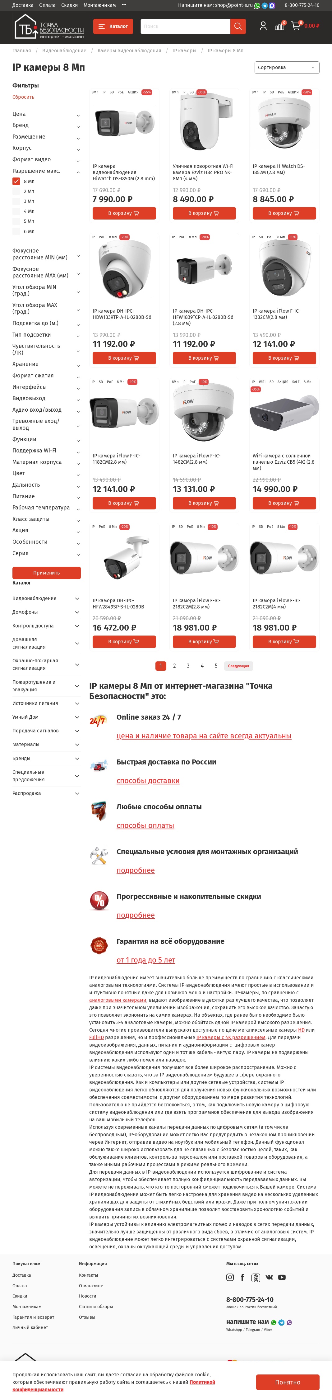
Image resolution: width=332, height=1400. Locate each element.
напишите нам (248, 1322)
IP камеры (184, 51)
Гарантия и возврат (33, 1317)
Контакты (88, 1275)
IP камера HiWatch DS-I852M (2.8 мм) (279, 169)
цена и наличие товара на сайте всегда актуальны (204, 735)
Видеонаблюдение (64, 51)
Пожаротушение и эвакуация (34, 686)
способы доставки (148, 780)
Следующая (238, 666)
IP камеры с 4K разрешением (230, 1037)
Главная (21, 51)
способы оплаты (145, 825)
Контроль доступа (33, 626)
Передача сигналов (35, 731)
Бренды (21, 758)
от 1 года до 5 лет (146, 960)
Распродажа (26, 793)
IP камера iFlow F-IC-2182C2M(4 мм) (276, 604)
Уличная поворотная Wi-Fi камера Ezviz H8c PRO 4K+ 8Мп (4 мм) (203, 172)
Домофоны (25, 612)
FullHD (96, 1037)
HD (301, 1030)
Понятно (288, 1382)
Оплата (47, 5)
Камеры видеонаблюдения (129, 51)
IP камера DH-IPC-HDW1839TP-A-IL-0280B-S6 (122, 314)
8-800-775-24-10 (302, 5)
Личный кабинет (30, 1327)
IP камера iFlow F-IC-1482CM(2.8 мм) (196, 459)
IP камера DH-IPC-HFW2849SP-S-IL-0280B (118, 604)
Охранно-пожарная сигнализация (35, 664)
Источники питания (35, 703)
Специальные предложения (28, 776)
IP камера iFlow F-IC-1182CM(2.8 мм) (116, 459)
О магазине (91, 1286)
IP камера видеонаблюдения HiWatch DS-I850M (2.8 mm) (124, 172)
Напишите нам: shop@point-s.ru (216, 5)
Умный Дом (25, 717)
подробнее (136, 870)
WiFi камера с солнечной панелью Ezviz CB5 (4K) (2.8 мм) (284, 462)
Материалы (25, 744)
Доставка (23, 5)
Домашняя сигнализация (29, 643)
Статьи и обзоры (96, 1306)
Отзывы (87, 1317)
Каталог (113, 26)
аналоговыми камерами (117, 1000)
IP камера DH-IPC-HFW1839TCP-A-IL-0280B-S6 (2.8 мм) (203, 317)
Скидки (69, 5)
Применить (46, 573)
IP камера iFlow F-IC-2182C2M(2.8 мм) (196, 604)
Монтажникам (100, 5)
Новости (87, 1296)
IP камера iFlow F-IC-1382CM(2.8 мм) (276, 314)
